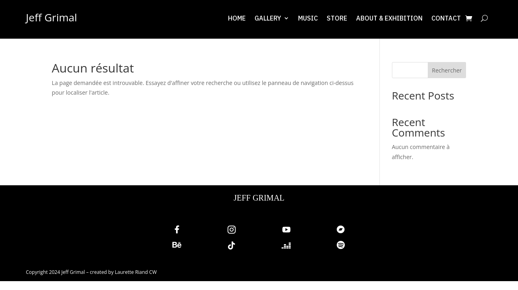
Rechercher (447, 70)
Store (337, 18)
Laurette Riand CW (136, 272)
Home (237, 18)
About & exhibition (389, 18)
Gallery (268, 18)
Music (308, 18)
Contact (446, 18)
